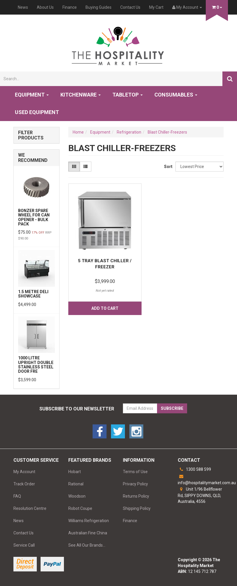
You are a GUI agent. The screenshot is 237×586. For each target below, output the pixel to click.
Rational (75, 484)
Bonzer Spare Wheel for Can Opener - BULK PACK (34, 217)
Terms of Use (135, 471)
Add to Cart (104, 308)
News (23, 7)
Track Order (24, 484)
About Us (45, 7)
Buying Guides (98, 7)
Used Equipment (37, 112)
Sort (167, 166)
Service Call (24, 545)
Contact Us (130, 7)
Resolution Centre (29, 508)
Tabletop (127, 95)
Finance (69, 7)
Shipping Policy (137, 508)
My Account (24, 471)
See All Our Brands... (86, 545)
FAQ (17, 496)
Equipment (32, 95)
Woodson (77, 496)
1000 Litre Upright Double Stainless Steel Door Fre (35, 365)
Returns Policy (136, 496)
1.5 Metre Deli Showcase (33, 293)
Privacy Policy (135, 484)
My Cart (156, 7)
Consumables (175, 95)
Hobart (74, 471)
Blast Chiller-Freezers (167, 132)
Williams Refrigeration (88, 520)
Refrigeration (129, 132)
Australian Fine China (87, 533)
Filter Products (30, 135)
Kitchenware (80, 95)
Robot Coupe (80, 508)
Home (78, 132)
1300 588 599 (194, 469)
